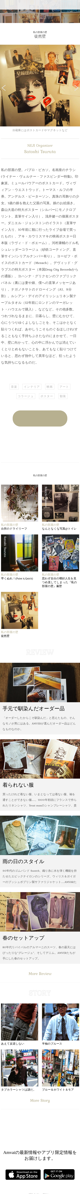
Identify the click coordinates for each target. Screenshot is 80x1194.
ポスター (46, 396)
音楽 (14, 387)
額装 (63, 396)
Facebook (30, 444)
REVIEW (40, 16)
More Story (40, 1100)
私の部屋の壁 (40, 32)
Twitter (49, 444)
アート (64, 387)
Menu (4, 5)
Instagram (55, 1132)
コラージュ (26, 396)
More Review (40, 974)
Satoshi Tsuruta (40, 149)
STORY (40, 993)
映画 (50, 387)
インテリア (32, 387)
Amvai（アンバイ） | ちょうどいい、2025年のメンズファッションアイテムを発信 (40, 5)
